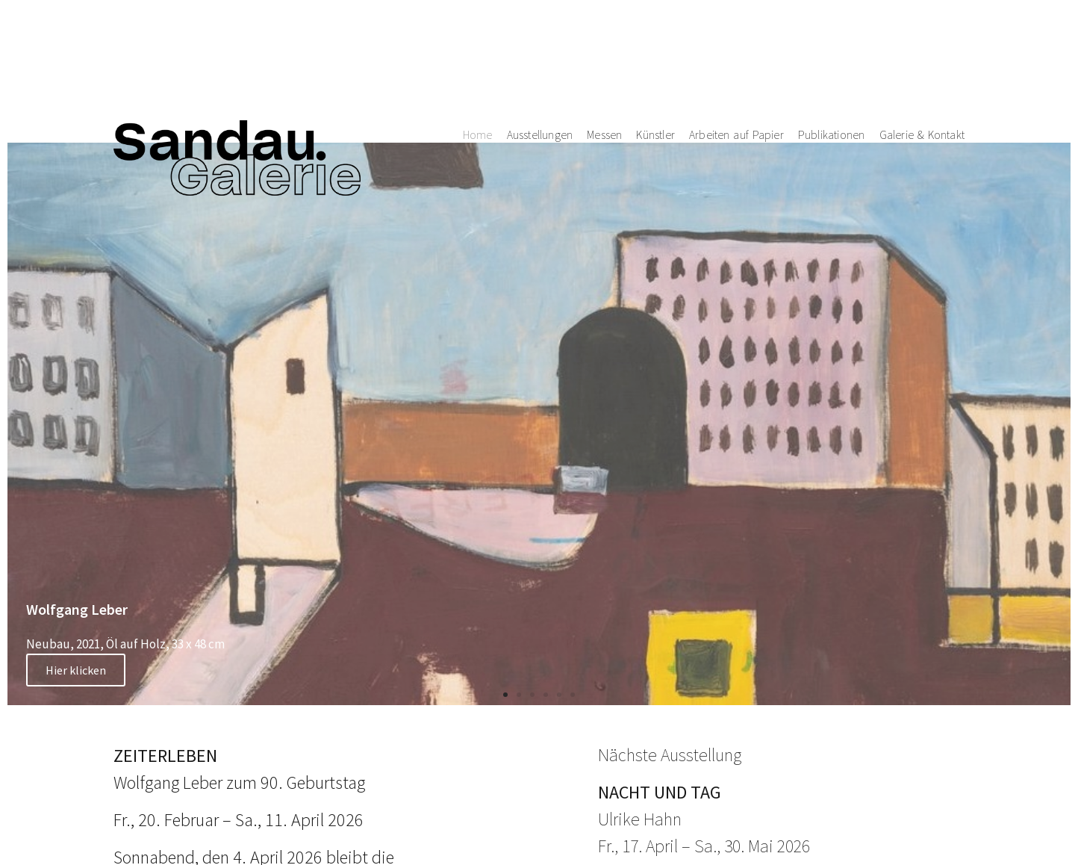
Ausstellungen (540, 47)
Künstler (655, 47)
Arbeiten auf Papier (736, 47)
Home (478, 47)
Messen (604, 47)
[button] (505, 694)
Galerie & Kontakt (922, 47)
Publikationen (831, 47)
